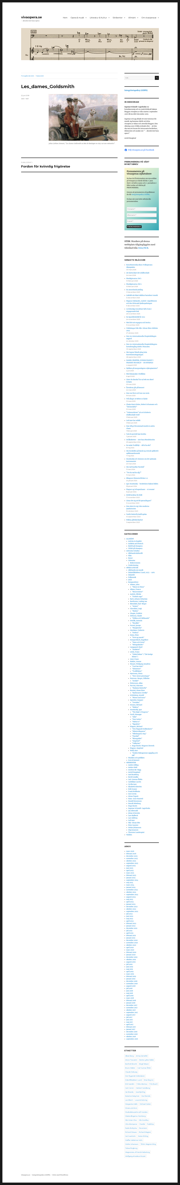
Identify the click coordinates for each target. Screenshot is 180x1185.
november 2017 (132, 1008)
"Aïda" (134, 717)
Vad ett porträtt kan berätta (136, 434)
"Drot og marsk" (138, 637)
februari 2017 (131, 1027)
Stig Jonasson (133, 830)
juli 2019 (129, 964)
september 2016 (132, 1039)
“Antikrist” (136, 649)
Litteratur (131, 560)
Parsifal (142, 1124)
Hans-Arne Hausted (135, 799)
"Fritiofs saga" (137, 597)
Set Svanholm (130, 1136)
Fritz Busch (153, 1084)
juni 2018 (129, 991)
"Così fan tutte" (137, 666)
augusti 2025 (131, 866)
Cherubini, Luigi (136, 609)
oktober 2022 (131, 909)
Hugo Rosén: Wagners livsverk (143, 746)
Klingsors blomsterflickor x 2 (137, 478)
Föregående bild (27, 76)
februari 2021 (131, 935)
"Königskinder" (138, 645)
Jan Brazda (129, 1092)
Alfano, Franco (135, 589)
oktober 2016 (131, 1037)
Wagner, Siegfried (136, 748)
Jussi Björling (140, 1092)
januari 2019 (130, 979)
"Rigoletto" (136, 724)
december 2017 (131, 1005)
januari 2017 (130, 1029)
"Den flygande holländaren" (142, 729)
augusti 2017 (130, 1015)
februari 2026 (131, 854)
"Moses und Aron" (139, 698)
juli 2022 (129, 914)
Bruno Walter (130, 1068)
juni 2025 (129, 868)
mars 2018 (130, 998)
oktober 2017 (131, 1010)
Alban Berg (129, 1056)
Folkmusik (132, 577)
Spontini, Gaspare (136, 700)
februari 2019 (131, 976)
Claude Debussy (131, 1072)
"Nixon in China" (138, 587)
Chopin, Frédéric (136, 613)
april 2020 (130, 948)
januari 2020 (130, 955)
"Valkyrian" (136, 743)
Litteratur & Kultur (98, 18)
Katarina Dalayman (132, 1096)
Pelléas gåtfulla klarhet (134, 520)
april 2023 (130, 902)
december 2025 (132, 856)
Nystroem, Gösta (136, 674)
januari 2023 (130, 904)
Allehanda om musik (135, 570)
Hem (65, 18)
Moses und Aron (131, 1108)
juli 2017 (129, 1017)
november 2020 (132, 943)
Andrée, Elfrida (135, 594)
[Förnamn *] (142, 209)
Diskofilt (131, 575)
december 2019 (131, 957)
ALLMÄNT (130, 539)
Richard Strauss (131, 1132)
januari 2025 (130, 878)
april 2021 (129, 933)
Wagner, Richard (136, 726)
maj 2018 (129, 993)
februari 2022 (131, 923)
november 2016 (132, 1034)
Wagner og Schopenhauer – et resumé (140, 489)
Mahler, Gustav (135, 662)
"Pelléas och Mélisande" (141, 618)
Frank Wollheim (134, 791)
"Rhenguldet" (137, 739)
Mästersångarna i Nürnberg (135, 1116)
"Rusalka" (135, 623)
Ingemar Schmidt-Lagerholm (139, 808)
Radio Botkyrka (131, 1128)
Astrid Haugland (134, 772)
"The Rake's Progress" (140, 712)
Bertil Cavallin (133, 777)
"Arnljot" (135, 681)
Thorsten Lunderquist (136, 832)
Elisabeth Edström (135, 787)
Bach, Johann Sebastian (138, 599)
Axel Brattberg (133, 775)
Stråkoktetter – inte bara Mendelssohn (140, 440)
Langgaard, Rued (136, 647)
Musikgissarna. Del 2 (134, 284)
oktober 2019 (131, 960)
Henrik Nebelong (134, 803)
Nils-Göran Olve (134, 823)
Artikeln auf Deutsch (135, 544)
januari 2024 (130, 887)
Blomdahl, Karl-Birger (138, 604)
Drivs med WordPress (60, 1175)
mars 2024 (130, 885)
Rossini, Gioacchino (137, 690)
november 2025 (132, 858)
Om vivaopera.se (148, 18)
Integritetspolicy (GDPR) (136, 90)
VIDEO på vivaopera (135, 548)
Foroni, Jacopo (135, 625)
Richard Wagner (145, 1132)
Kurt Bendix (146, 1096)
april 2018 (129, 996)
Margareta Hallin (131, 1104)
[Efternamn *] (142, 215)
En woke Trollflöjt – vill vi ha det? (138, 445)
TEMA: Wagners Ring (148, 1144)
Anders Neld (132, 767)
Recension (143, 1128)
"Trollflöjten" (137, 671)
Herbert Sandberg (143, 1088)
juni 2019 (129, 967)
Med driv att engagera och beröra (138, 323)
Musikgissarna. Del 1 (133, 278)
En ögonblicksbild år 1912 (135, 317)
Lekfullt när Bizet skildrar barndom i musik (142, 295)
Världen (129, 835)
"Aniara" (135, 606)
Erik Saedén (129, 1084)
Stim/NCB (143, 248)
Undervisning (133, 565)
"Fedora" (135, 633)
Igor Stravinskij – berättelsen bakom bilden (142, 484)
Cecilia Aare (132, 784)
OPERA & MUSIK (132, 568)
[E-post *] (142, 221)
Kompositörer (133, 582)
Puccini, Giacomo (136, 686)
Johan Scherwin (134, 813)
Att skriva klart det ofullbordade (137, 273)
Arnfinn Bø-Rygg (134, 770)
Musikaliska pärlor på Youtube (136, 1112)
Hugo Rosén (132, 806)
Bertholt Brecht (131, 1064)
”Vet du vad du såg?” (133, 473)
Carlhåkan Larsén (134, 782)
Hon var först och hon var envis (137, 393)
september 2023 (132, 895)
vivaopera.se (31, 17)
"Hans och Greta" (138, 642)
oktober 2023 (131, 892)
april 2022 (130, 921)
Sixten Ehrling (143, 1136)
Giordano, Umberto (137, 630)
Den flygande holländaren (135, 1076)
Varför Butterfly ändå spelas (136, 514)
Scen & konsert (133, 760)
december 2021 (131, 928)
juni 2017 (129, 1020)
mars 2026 (130, 851)
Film (130, 556)
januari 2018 (130, 1003)
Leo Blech (129, 1100)
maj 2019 (129, 969)
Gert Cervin (132, 794)
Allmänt (132, 18)
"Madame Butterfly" (139, 688)
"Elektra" (135, 707)
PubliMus (150, 1124)
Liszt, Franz (134, 659)
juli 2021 (129, 931)
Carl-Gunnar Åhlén (135, 779)
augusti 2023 (131, 897)
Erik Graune (132, 789)
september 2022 (132, 911)
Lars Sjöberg (132, 818)
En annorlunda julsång (134, 290)
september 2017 (132, 1012)
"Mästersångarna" (139, 731)
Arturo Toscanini (131, 1060)
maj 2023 (129, 899)
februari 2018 (131, 1000)
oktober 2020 (131, 945)
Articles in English (135, 541)
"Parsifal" (135, 736)
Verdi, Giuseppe (136, 714)
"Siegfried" (136, 741)
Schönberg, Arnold (137, 695)
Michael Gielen (145, 1104)
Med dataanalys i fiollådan (135, 374)
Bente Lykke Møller (146, 1060)
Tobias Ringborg (131, 1148)
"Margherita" (137, 628)
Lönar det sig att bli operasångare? (138, 501)
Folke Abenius (142, 1084)
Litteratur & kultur (133, 551)
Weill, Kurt (134, 751)
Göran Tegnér (133, 796)
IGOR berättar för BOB (134, 495)
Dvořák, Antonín (136, 621)
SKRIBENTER (131, 763)
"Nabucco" (136, 722)
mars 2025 (130, 873)
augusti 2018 (130, 986)
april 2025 (130, 871)
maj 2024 (129, 883)
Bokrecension (135, 563)
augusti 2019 (131, 962)
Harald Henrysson (135, 801)
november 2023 (132, 890)
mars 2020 (130, 950)
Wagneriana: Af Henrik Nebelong (137, 1152)
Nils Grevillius (143, 1120)
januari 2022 (130, 926)
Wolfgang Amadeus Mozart (135, 1156)
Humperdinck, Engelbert (139, 640)
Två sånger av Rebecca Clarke (137, 399)
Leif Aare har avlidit (133, 420)
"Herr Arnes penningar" (141, 676)
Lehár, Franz (134, 652)
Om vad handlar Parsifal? (135, 467)
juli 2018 (129, 988)
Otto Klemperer (131, 1124)
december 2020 (132, 940)
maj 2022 (129, 919)
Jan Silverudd (133, 811)
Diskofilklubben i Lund (133, 1080)
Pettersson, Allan (136, 683)
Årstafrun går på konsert (135, 388)
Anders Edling (133, 765)
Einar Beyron (148, 1080)
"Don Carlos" (137, 719)
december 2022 (132, 907)
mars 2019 (130, 974)
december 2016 (131, 1032)
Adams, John (134, 585)
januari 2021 (130, 938)
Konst (130, 558)
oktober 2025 (131, 861)
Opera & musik (77, 18)
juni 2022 (129, 916)
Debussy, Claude (136, 616)
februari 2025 (131, 875)
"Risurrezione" (137, 592)
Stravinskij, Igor (136, 710)
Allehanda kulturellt (135, 553)
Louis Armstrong (141, 1100)
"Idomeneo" (136, 669)
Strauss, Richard (136, 705)
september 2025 (132, 863)
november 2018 (132, 984)
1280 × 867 (25, 99)
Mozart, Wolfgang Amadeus (140, 664)
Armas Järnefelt (142, 1056)
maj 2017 (129, 1022)
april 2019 (130, 972)
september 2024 (132, 880)
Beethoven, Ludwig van (138, 601)
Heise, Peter (134, 635)
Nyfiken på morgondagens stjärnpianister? (142, 368)
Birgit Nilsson (144, 1064)
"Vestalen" (136, 702)
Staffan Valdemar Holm (133, 1140)
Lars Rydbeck (133, 816)
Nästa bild (40, 76)
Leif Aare (131, 820)
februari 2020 (131, 952)
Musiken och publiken (136, 758)
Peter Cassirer (133, 825)
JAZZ (130, 580)
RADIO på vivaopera (135, 546)
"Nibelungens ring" (139, 734)
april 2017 (129, 1025)
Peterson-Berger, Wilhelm (139, 678)
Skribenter (118, 18)
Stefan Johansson (134, 828)
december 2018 (131, 981)
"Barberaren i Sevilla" (140, 693)
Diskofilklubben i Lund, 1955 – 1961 (141, 572)
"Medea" (135, 611)
